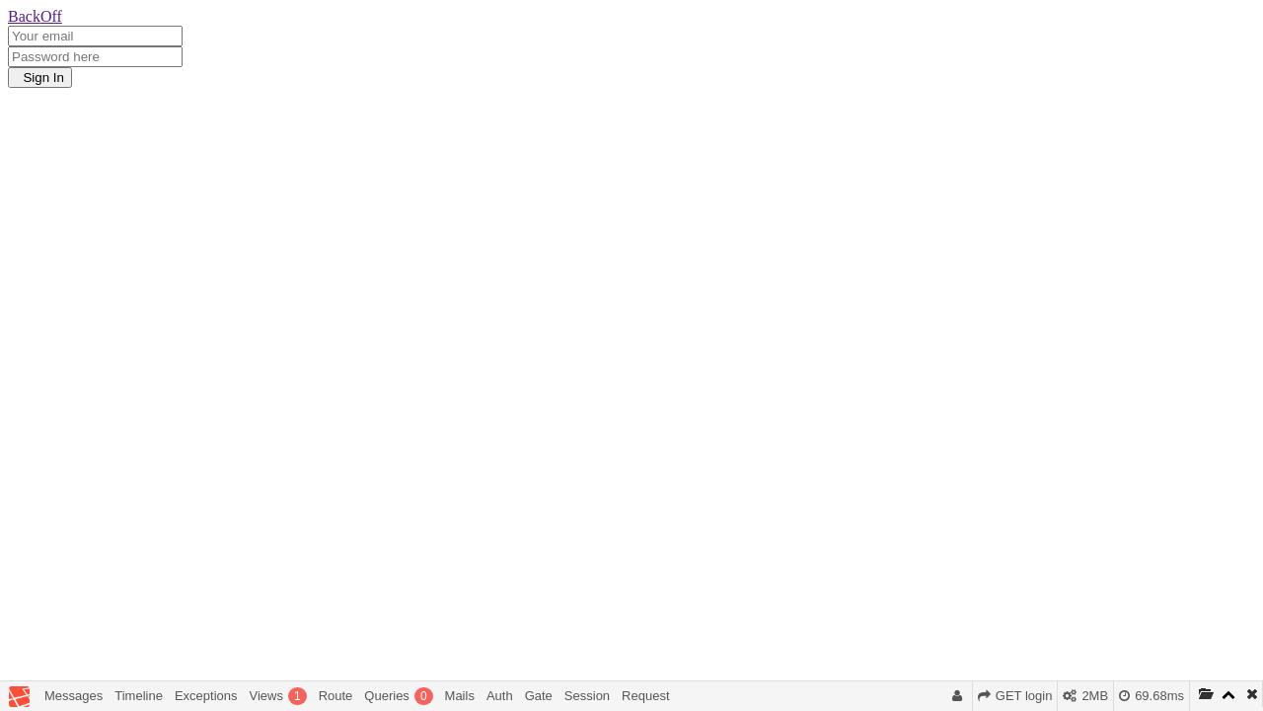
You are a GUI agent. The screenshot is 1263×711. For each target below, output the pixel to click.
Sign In (40, 77)
